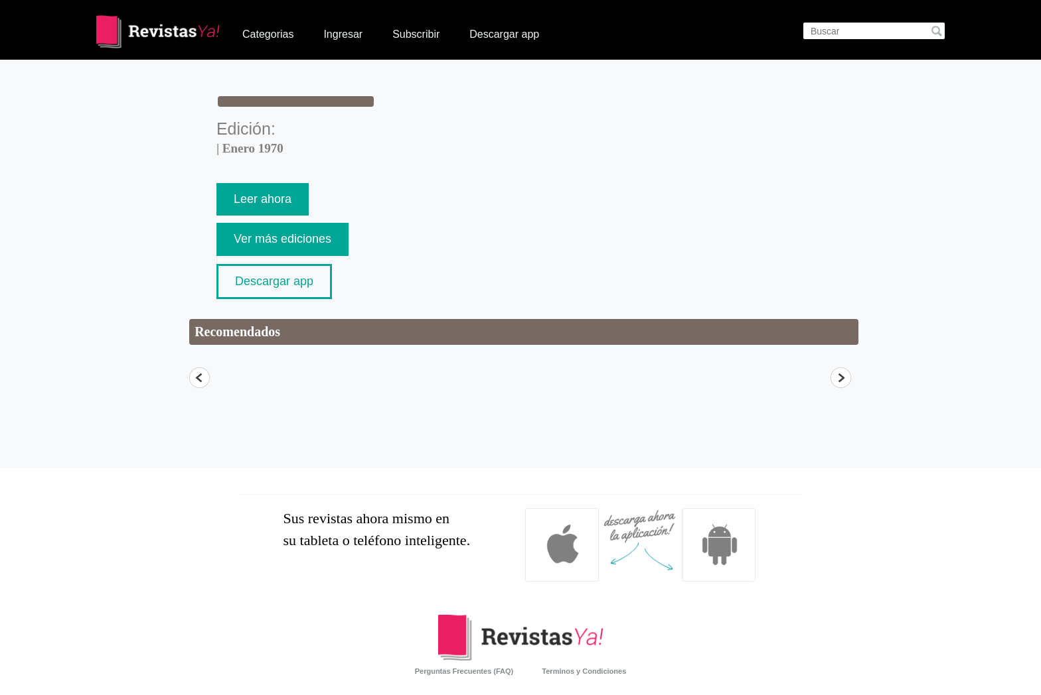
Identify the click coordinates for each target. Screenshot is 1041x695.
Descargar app (504, 34)
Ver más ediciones (282, 238)
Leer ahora (262, 199)
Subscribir (416, 34)
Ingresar (342, 34)
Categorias (267, 34)
